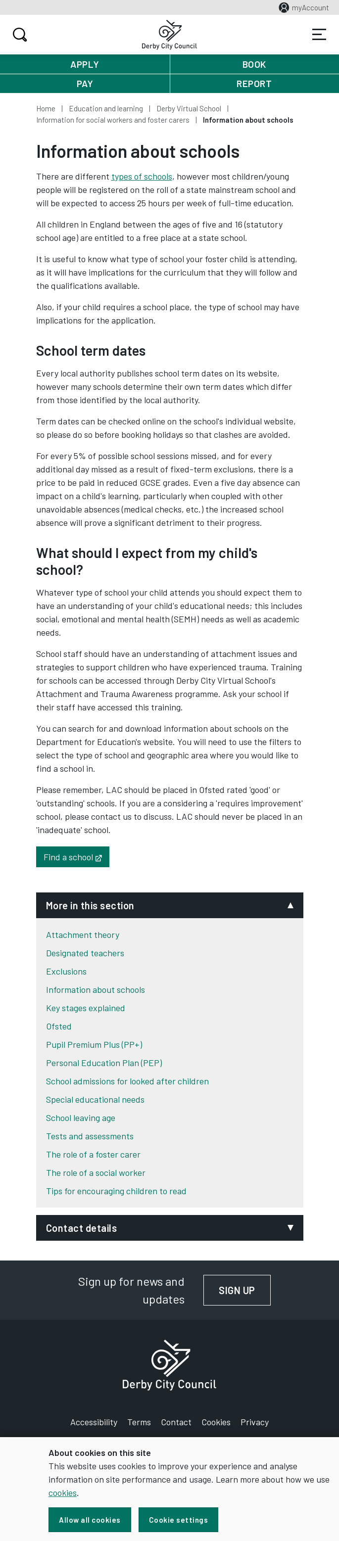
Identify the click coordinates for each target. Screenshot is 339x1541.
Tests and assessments (90, 1135)
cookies (62, 1492)
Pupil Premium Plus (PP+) (94, 1044)
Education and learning (106, 108)
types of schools (141, 176)
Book (254, 64)
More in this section (90, 905)
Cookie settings (178, 1519)
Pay (85, 83)
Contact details (81, 1228)
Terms (139, 1421)
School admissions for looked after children (127, 1080)
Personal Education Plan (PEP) (104, 1062)
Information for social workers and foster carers (113, 119)
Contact (176, 1421)
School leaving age (80, 1117)
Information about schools (95, 989)
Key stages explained (85, 1007)
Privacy (255, 1421)
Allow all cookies (90, 1519)
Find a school (76, 856)
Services (319, 35)
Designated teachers (85, 952)
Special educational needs (95, 1099)
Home (45, 108)
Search (18, 34)
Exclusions (66, 971)
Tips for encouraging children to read (116, 1190)
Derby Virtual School (188, 108)
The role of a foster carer (93, 1154)
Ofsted (59, 1026)
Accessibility (93, 1421)
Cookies (216, 1421)
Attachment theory (82, 934)
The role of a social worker (95, 1172)
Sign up (245, 1290)
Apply (84, 64)
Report (254, 83)
